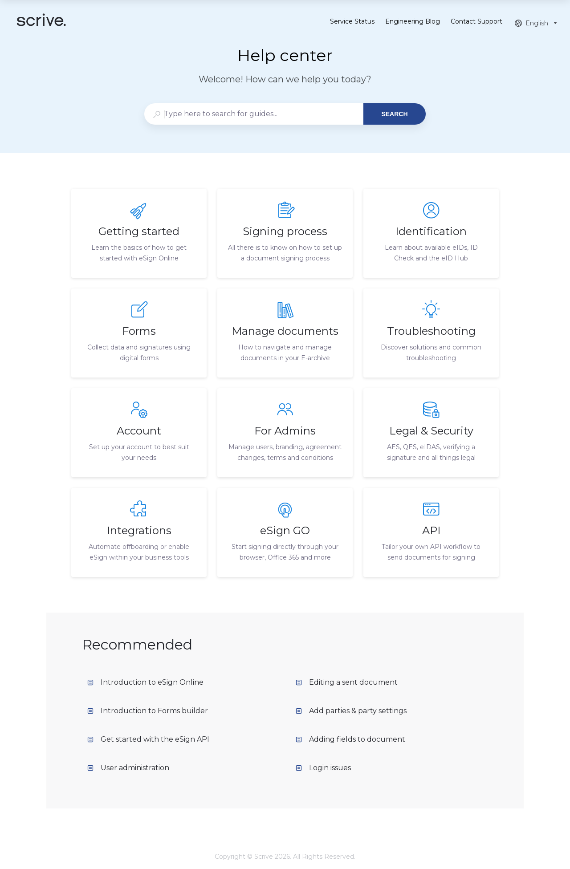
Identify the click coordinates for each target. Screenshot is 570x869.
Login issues (323, 767)
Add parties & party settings (351, 711)
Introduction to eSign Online (145, 682)
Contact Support (476, 22)
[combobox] (253, 114)
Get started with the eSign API (148, 739)
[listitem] (139, 233)
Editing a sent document (347, 682)
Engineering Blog (412, 22)
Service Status (352, 22)
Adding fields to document (350, 739)
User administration (128, 767)
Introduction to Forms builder (147, 711)
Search (394, 114)
